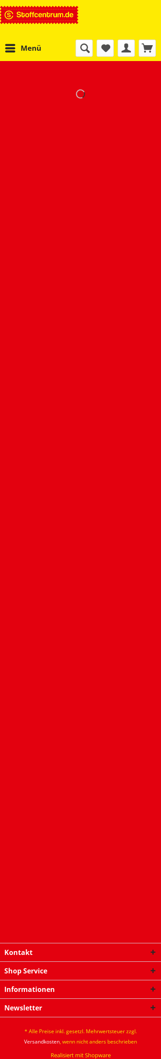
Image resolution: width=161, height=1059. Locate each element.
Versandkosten (42, 1041)
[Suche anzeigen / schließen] (84, 48)
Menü (23, 47)
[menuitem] (23, 48)
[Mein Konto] (126, 48)
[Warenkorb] (147, 48)
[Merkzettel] (105, 48)
